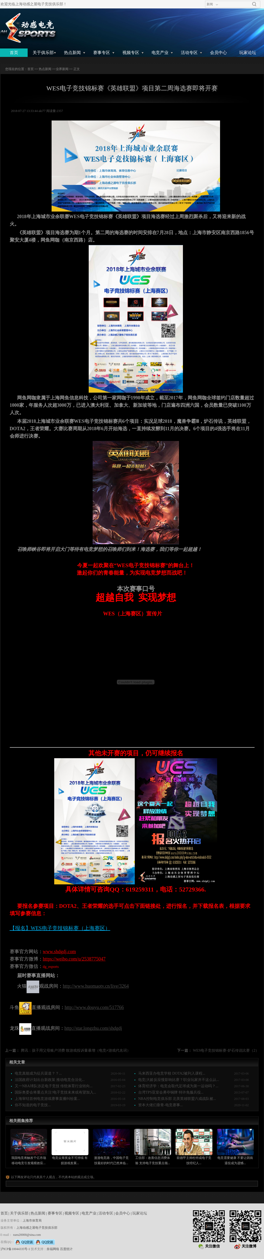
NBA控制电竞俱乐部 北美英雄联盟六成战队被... (177, 1099)
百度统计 (66, 1249)
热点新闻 (72, 52)
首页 (14, 52)
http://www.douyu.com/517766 (94, 1007)
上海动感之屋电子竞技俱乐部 (36, 1227)
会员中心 (218, 52)
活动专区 (189, 52)
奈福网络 (53, 1249)
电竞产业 (160, 52)
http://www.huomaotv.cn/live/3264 (96, 986)
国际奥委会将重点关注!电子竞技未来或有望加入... (55, 1092)
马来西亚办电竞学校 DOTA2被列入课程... (171, 1073)
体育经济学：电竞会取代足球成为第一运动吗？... (178, 1086)
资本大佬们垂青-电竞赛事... (160, 1105)
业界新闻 (62, 69)
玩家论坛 (247, 52)
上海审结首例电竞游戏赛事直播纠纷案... (47, 1099)
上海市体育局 (32, 1220)
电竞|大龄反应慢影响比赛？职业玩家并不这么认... (178, 1080)
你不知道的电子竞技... (33, 1105)
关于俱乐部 (43, 52)
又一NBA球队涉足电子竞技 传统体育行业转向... (54, 1086)
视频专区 (130, 52)
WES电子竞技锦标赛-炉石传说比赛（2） (226, 1050)
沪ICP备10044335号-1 (15, 1249)
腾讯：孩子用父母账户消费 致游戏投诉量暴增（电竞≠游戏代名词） (76, 1050)
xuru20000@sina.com (27, 1235)
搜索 (254, 4)
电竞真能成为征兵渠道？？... (38, 1073)
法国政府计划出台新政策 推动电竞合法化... (50, 1080)
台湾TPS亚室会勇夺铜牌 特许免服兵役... (170, 1092)
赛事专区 (101, 52)
